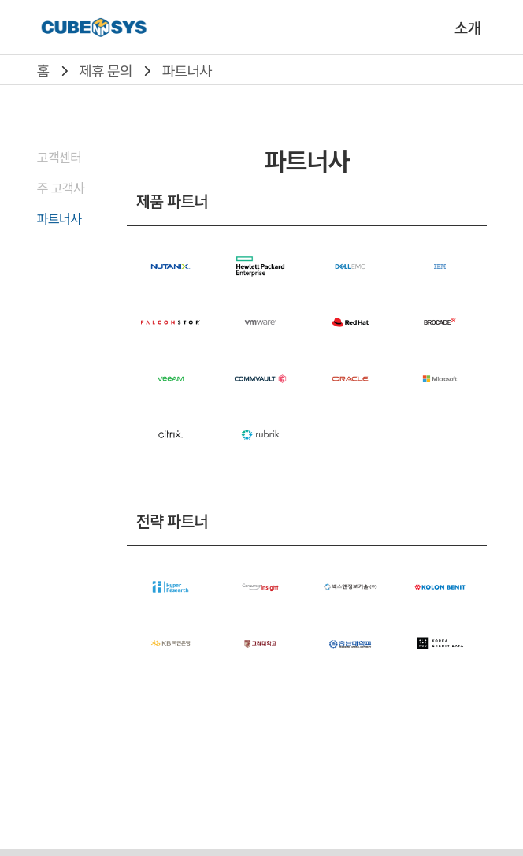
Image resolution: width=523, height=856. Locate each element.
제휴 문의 (105, 70)
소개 (467, 28)
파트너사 (187, 70)
